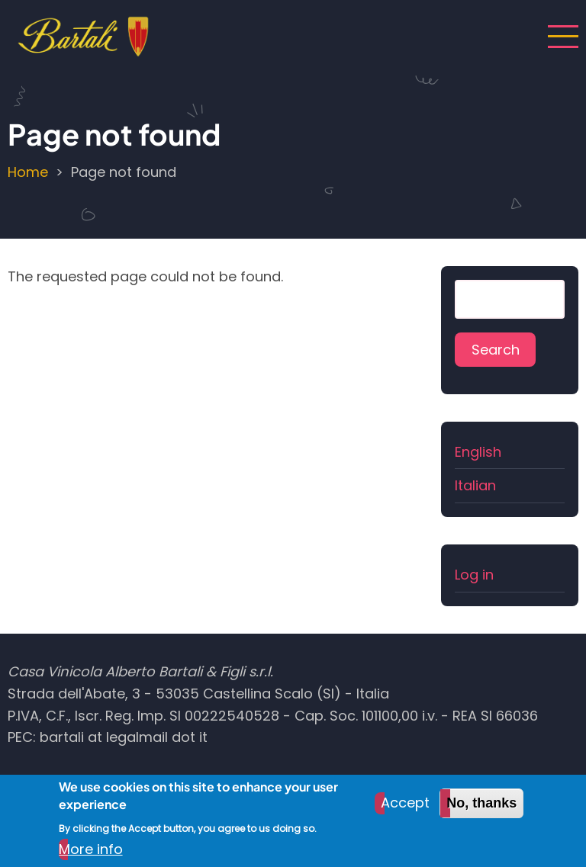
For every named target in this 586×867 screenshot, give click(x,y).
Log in (474, 574)
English (478, 451)
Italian (475, 485)
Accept (405, 811)
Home (28, 171)
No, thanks (481, 812)
